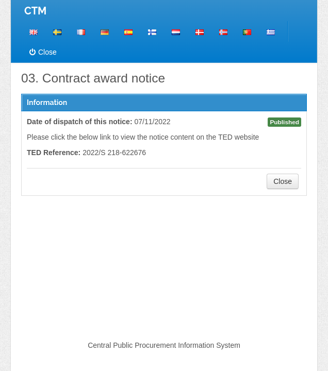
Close (43, 52)
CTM (35, 11)
